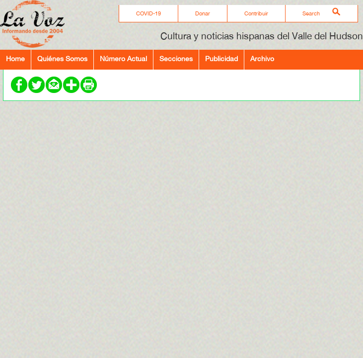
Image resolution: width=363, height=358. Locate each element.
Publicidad (221, 58)
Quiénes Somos (62, 58)
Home (15, 58)
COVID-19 (148, 13)
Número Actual (123, 58)
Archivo (262, 58)
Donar (202, 13)
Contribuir (256, 13)
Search (311, 13)
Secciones (176, 58)
